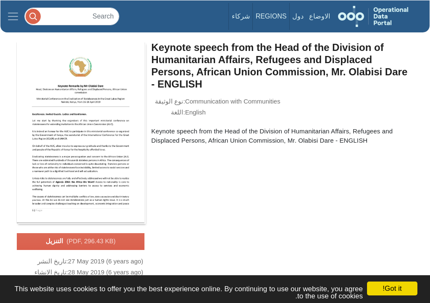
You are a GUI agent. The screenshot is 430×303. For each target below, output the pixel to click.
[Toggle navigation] (13, 16)
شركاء (241, 16)
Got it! (392, 288)
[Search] (71, 16)
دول (298, 16)
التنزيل (81, 241)
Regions (271, 16)
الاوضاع (319, 16)
